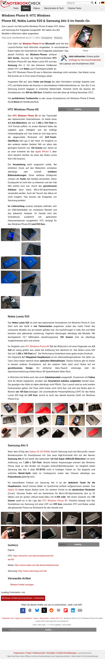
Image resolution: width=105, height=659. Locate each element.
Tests (16, 8)
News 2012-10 (56, 618)
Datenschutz (39, 653)
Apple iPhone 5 (43, 151)
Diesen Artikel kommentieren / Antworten (23, 598)
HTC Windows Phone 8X (25, 115)
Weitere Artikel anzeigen (22, 584)
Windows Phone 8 (32, 43)
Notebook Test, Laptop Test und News (17, 618)
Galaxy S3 (13, 489)
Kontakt (51, 653)
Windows (58, 38)
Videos (36, 8)
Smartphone (46, 38)
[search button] (92, 2)
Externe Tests (74, 8)
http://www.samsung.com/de (32, 571)
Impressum (19, 653)
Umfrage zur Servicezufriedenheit (85, 60)
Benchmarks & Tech (54, 8)
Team (29, 653)
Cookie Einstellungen (66, 653)
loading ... (63, 109)
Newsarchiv (44, 618)
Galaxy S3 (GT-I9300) (39, 451)
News (26, 8)
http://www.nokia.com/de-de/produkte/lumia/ (36, 565)
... (102, 8)
